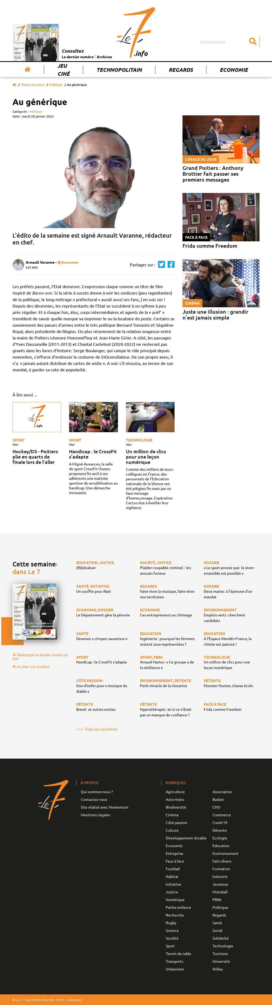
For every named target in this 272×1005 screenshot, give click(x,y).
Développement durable (186, 837)
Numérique (175, 899)
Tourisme (220, 953)
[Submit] (253, 41)
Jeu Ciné (63, 70)
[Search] (229, 41)
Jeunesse (220, 884)
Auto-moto (175, 799)
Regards (181, 69)
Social (217, 930)
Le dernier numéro (78, 56)
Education (221, 845)
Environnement (225, 853)
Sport (18, 440)
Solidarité (220, 938)
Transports (174, 961)
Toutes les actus (32, 84)
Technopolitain (119, 69)
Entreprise (174, 853)
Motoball (220, 891)
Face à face (175, 861)
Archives (104, 56)
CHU (216, 807)
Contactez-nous (94, 799)
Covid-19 (219, 822)
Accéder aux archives (30, 666)
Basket (218, 799)
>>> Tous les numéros (96, 728)
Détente (219, 830)
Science (172, 930)
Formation (221, 868)
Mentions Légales (95, 814)
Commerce (221, 814)
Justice (172, 891)
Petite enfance (178, 907)
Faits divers (221, 861)
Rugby (171, 922)
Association (222, 791)
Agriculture (175, 791)
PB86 (217, 899)
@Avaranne (67, 262)
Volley (217, 968)
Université (221, 961)
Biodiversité (176, 807)
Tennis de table (178, 953)
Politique (55, 84)
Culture (172, 830)
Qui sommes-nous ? (97, 791)
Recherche (175, 915)
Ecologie (219, 837)
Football (173, 868)
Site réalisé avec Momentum (104, 807)
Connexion (74, 1000)
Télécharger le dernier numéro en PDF (40, 657)
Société (172, 938)
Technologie (139, 440)
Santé (217, 922)
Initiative (173, 884)
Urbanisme (175, 968)
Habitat (172, 876)
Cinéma (172, 814)
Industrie (220, 876)
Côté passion (176, 822)
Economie (234, 69)
